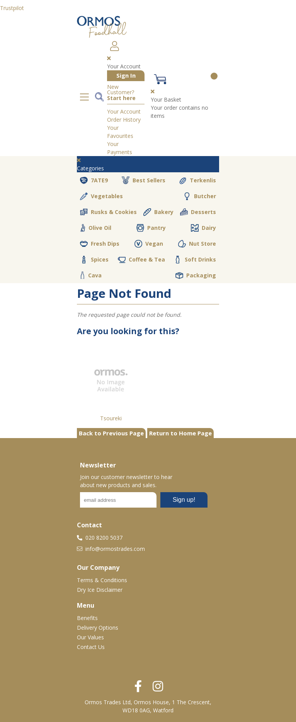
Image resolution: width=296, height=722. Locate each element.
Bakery (158, 212)
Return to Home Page (180, 433)
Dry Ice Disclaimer (99, 589)
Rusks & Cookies (108, 212)
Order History (124, 119)
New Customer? (121, 92)
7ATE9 (94, 180)
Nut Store (197, 244)
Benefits (87, 618)
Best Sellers (143, 180)
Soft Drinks (195, 259)
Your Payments (119, 148)
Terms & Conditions (102, 580)
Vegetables (101, 196)
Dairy (203, 228)
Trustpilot (12, 8)
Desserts (198, 212)
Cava (91, 275)
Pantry (151, 228)
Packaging (195, 275)
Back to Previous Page (111, 433)
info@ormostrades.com (111, 548)
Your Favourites (120, 131)
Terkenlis (197, 180)
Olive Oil (95, 228)
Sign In (126, 75)
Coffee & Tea (141, 259)
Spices (94, 259)
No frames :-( (144, 502)
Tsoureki (111, 418)
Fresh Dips (99, 244)
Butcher (199, 196)
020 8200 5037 (99, 537)
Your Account (124, 111)
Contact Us (91, 647)
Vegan (148, 244)
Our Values (90, 637)
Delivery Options (97, 627)
